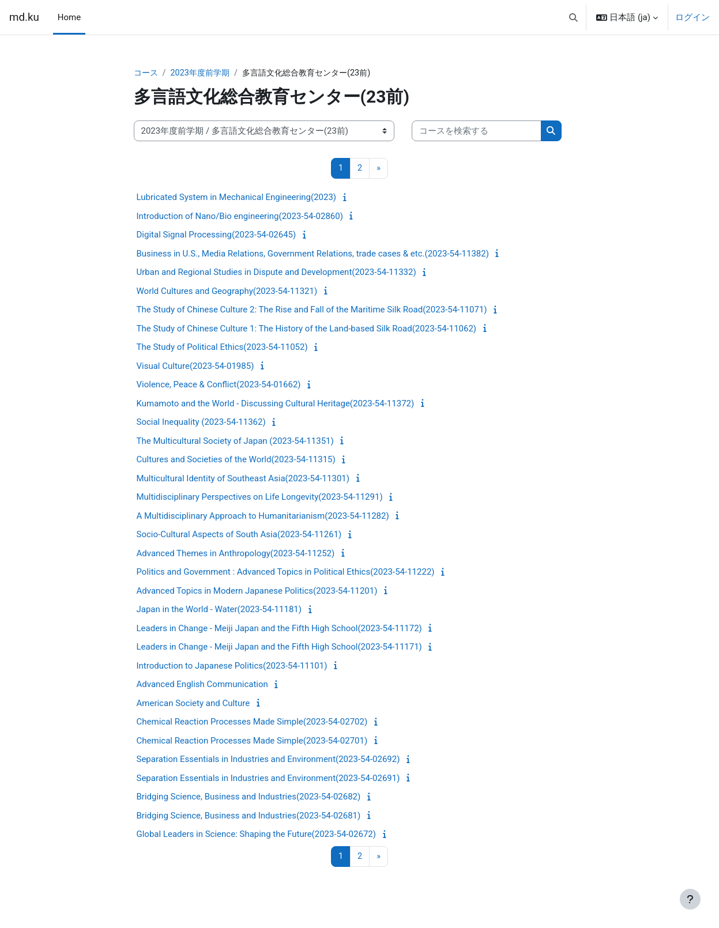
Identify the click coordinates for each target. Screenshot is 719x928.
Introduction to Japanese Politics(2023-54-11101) (232, 666)
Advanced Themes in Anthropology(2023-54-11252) (236, 554)
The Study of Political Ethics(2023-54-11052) (222, 348)
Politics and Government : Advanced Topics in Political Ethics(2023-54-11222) (286, 573)
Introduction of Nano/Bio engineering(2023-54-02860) (240, 217)
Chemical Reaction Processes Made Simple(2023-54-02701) (252, 741)
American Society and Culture (193, 704)
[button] (573, 17)
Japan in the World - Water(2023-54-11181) (219, 610)
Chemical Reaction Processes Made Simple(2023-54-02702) (252, 723)
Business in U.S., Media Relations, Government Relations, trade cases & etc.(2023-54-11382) (313, 254)
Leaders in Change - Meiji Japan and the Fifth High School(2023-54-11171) (279, 648)
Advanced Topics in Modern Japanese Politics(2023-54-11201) (257, 591)
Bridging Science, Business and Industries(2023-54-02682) (249, 798)
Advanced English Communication (202, 685)
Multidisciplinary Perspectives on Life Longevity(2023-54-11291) (260, 498)
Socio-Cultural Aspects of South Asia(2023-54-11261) (239, 535)
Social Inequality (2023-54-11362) (201, 423)
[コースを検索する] (476, 131)
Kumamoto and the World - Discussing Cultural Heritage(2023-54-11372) (276, 404)
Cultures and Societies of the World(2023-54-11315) (236, 460)
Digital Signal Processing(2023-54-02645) (216, 236)
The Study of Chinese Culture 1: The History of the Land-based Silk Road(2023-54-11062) (307, 329)
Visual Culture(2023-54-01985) (195, 366)
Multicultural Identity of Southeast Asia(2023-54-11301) (243, 479)
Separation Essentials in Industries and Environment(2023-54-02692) (268, 760)
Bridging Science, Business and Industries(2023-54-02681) (249, 816)
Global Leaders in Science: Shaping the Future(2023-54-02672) (257, 835)
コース (147, 73)
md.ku (24, 17)
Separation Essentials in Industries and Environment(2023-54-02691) (268, 779)
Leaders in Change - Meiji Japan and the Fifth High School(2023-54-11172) (279, 629)
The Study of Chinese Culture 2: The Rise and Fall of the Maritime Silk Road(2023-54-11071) (312, 310)
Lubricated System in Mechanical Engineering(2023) (237, 198)
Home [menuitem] (69, 17)
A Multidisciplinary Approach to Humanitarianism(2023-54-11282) (263, 516)
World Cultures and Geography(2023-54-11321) (227, 291)
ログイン (692, 17)
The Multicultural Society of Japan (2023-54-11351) (235, 441)
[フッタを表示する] (690, 899)
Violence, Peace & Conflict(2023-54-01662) (219, 385)
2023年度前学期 (203, 73)
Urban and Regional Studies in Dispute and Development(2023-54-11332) (276, 273)
